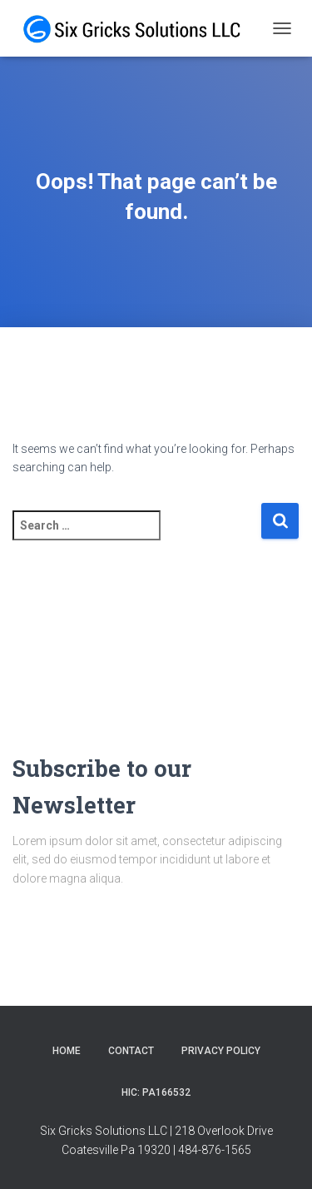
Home (66, 1051)
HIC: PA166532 (156, 1092)
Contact (131, 1051)
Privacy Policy (220, 1051)
